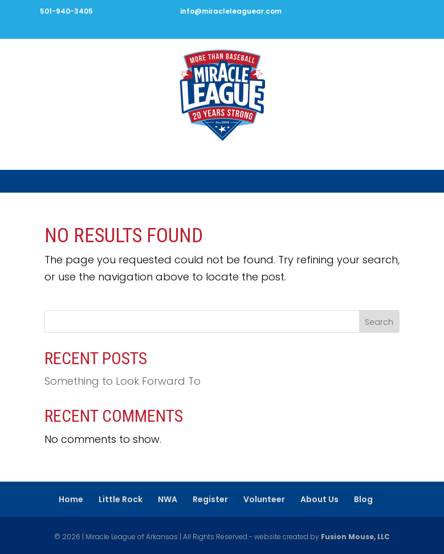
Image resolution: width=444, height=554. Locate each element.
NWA (167, 499)
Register (210, 499)
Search (379, 322)
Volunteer (264, 499)
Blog (363, 499)
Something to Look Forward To (122, 381)
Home (71, 499)
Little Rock (120, 499)
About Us (319, 499)
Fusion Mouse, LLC (355, 536)
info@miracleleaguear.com (231, 11)
